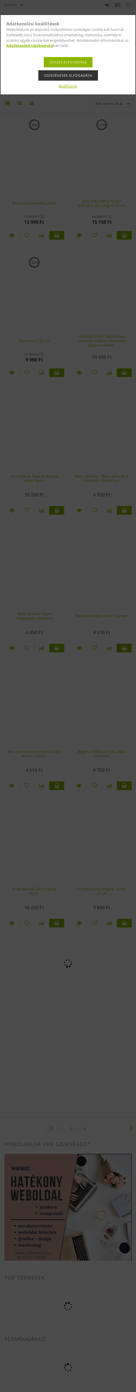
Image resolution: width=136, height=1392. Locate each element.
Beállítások (68, 86)
